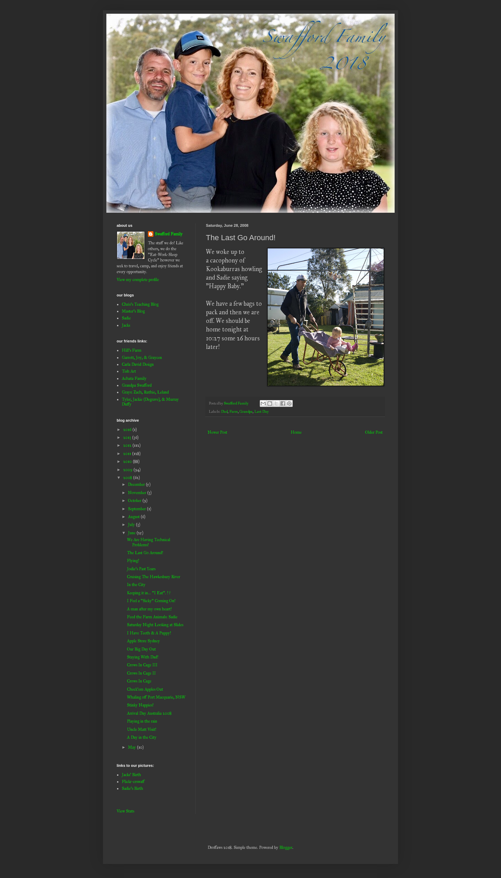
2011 (127, 453)
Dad (224, 411)
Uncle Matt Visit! (141, 729)
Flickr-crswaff (133, 781)
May (132, 747)
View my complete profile (138, 279)
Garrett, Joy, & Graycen (142, 357)
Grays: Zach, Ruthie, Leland (145, 392)
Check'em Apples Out (145, 689)
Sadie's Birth (132, 788)
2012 (127, 445)
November (137, 492)
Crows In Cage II (141, 673)
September (137, 508)
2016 (127, 429)
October (135, 500)
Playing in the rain (142, 721)
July (132, 524)
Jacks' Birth (131, 774)
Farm (233, 411)
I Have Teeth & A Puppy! (149, 633)
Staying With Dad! (142, 657)
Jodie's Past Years (141, 568)
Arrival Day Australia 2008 (149, 713)
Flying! (133, 560)
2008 (128, 477)
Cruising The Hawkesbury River (153, 576)
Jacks (126, 325)
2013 (127, 437)
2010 (128, 461)
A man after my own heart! (149, 609)
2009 (128, 469)
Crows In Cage (139, 681)
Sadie (126, 318)
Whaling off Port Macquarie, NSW (156, 697)
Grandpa (246, 411)
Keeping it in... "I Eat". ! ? (149, 592)
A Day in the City (141, 737)
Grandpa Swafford (137, 385)
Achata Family (134, 378)
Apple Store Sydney (143, 641)
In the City (136, 584)
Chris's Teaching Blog (140, 304)
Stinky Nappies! (140, 705)
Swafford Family (169, 234)
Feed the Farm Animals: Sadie (152, 616)
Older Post (374, 432)
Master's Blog (133, 311)
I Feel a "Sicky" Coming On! (151, 600)
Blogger (285, 847)
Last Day (261, 411)
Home (296, 432)
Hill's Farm (131, 350)
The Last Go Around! (145, 552)
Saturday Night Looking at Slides (155, 624)
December (137, 484)
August (134, 516)
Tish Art (129, 371)
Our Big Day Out (141, 649)
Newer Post (217, 432)
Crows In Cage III (142, 665)
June (132, 532)
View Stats (125, 811)
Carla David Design (138, 364)
